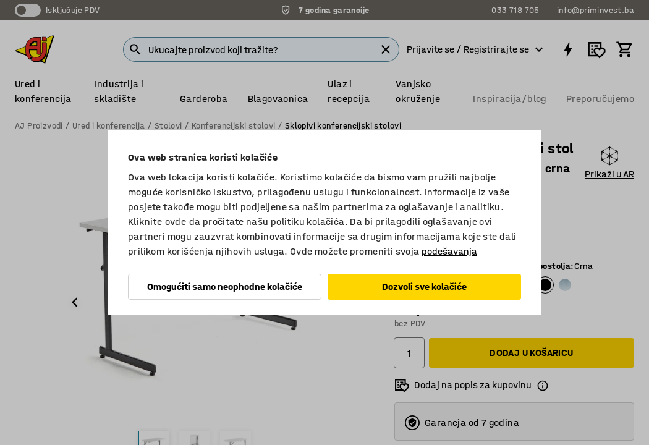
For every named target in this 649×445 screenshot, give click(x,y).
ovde (176, 221)
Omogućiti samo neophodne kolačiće (224, 286)
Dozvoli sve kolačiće (424, 286)
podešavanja (449, 251)
